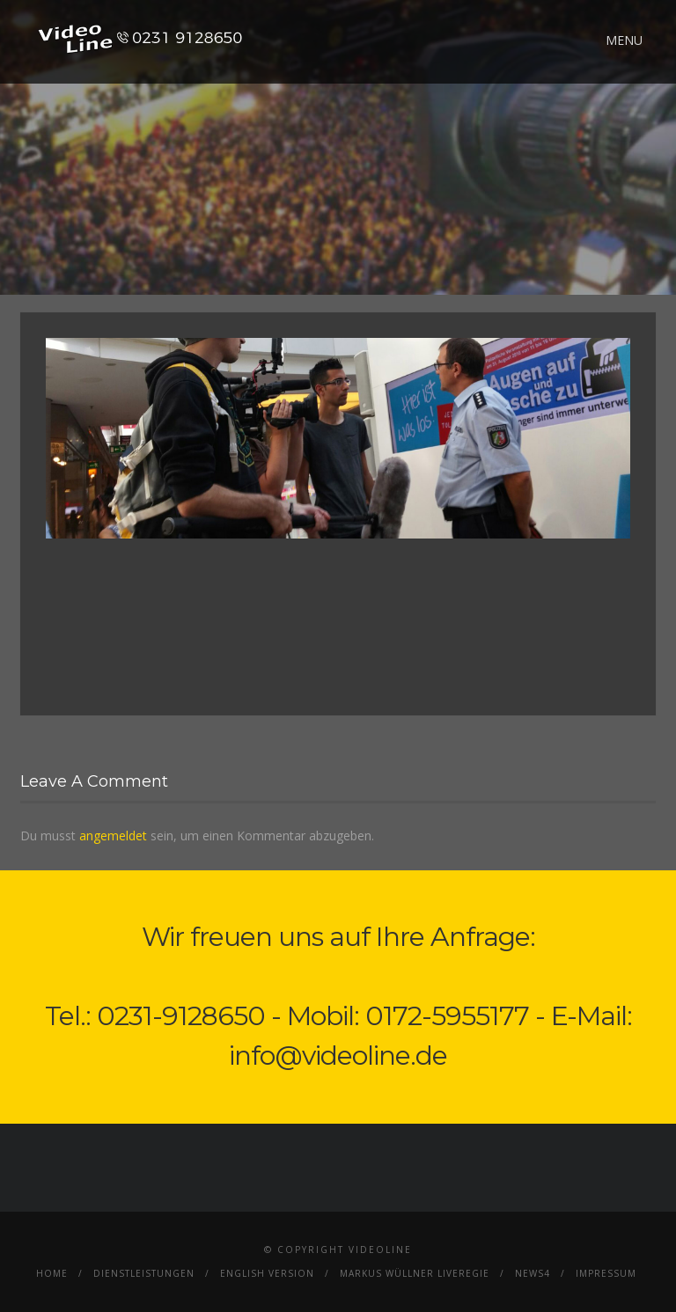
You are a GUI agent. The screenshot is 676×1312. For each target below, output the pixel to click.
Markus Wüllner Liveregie (414, 1273)
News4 (532, 1273)
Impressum (606, 1273)
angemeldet (113, 835)
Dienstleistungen (144, 1273)
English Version (267, 1273)
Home (52, 1273)
